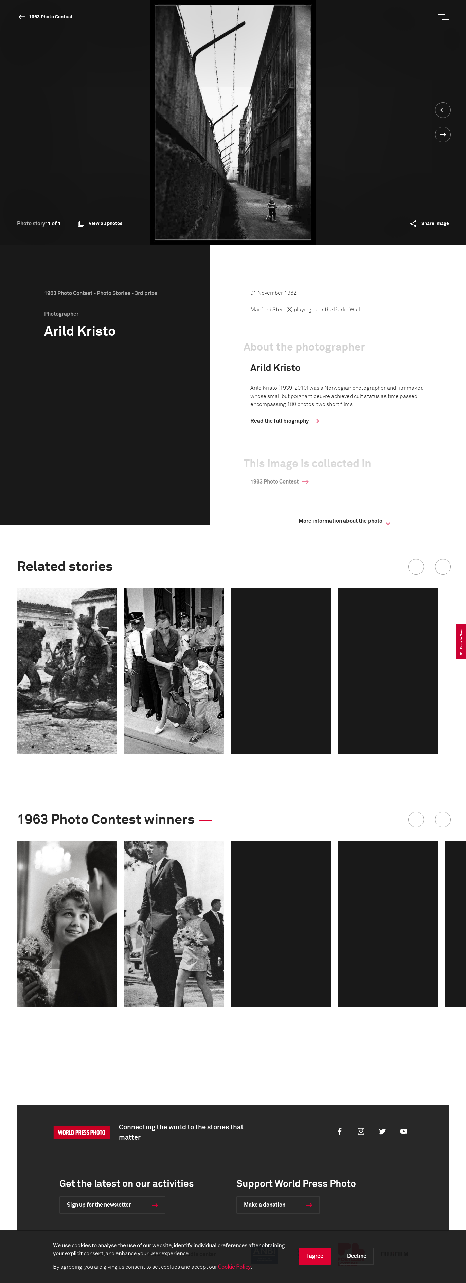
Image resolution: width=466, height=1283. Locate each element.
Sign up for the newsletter (99, 1205)
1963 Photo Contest (51, 17)
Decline (356, 1256)
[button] (416, 567)
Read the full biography (279, 421)
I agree (314, 1256)
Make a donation (264, 1205)
